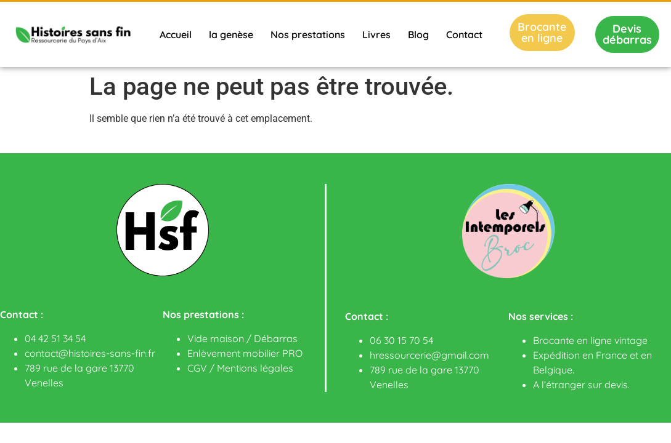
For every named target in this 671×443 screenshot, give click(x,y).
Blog (418, 34)
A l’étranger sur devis (580, 384)
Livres (376, 34)
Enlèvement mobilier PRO (245, 353)
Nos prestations (307, 34)
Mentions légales (255, 368)
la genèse (231, 34)
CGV (197, 368)
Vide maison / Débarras (242, 338)
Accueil (176, 34)
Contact (464, 34)
